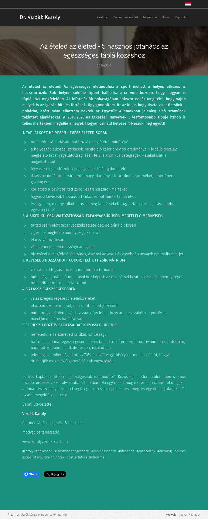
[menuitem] (135, 17)
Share (30, 474)
